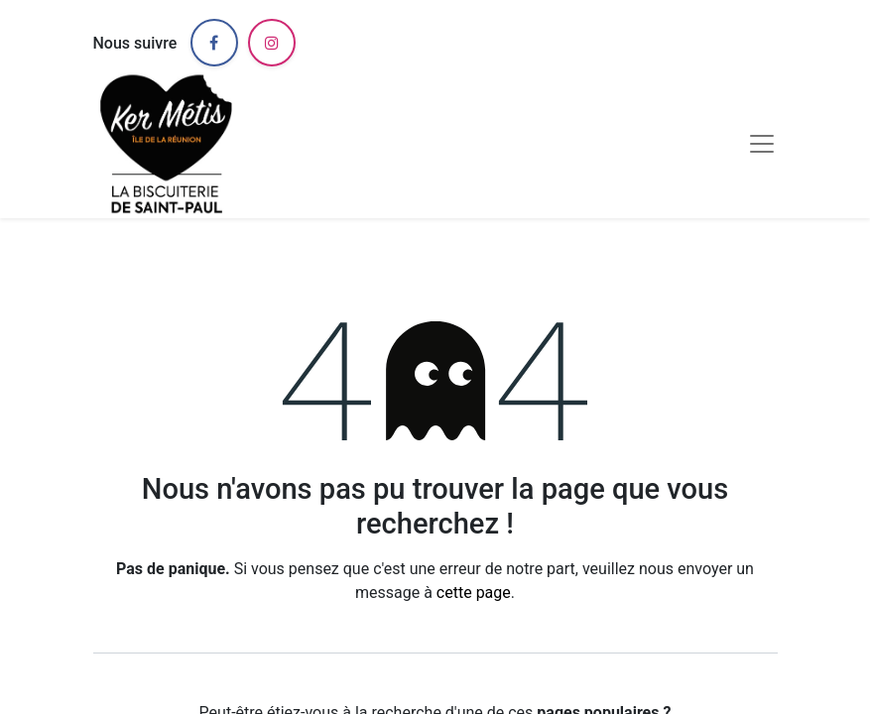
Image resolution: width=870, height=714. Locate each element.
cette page (473, 592)
